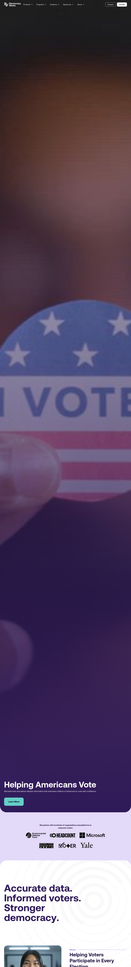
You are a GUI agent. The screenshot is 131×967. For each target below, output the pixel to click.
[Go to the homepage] (12, 4)
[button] (28, 4)
